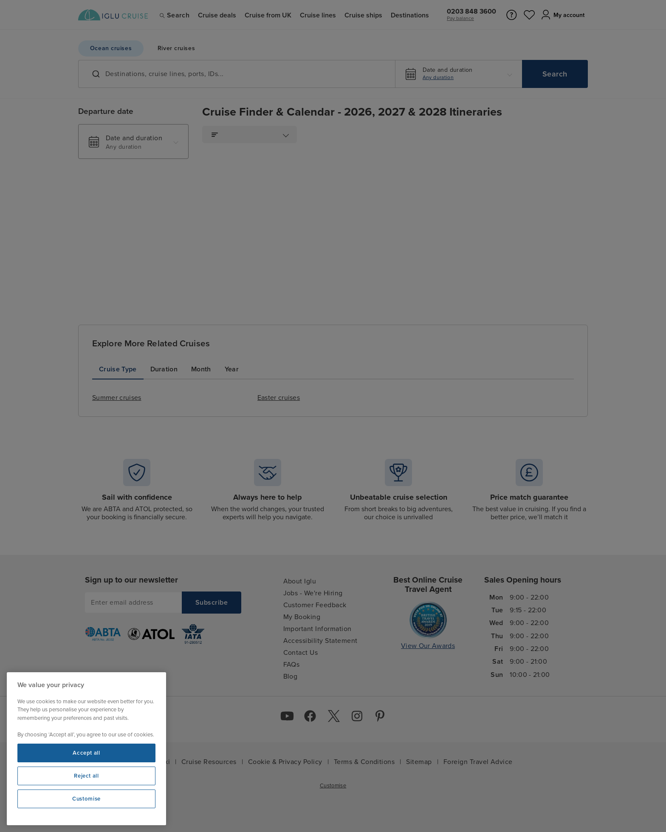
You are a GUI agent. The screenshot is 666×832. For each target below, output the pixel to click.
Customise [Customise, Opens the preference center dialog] (86, 798)
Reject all (86, 776)
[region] (86, 748)
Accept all (86, 753)
